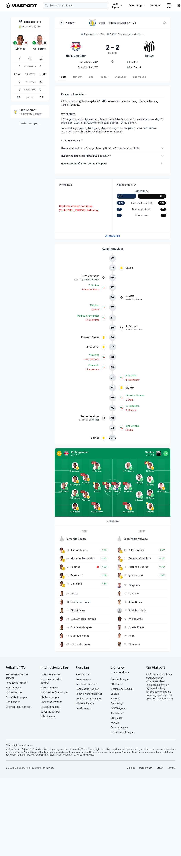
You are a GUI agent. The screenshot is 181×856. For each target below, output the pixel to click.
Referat (77, 76)
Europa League (119, 727)
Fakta (63, 76)
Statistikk (120, 76)
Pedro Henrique (90, 416)
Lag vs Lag (139, 76)
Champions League (122, 688)
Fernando (94, 365)
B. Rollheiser (133, 379)
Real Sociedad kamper (89, 698)
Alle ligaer (117, 5)
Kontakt (171, 767)
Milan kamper (48, 716)
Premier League (120, 679)
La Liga (115, 693)
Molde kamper (14, 692)
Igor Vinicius (132, 425)
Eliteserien (117, 684)
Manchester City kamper (54, 692)
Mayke (130, 387)
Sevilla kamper (84, 708)
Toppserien (117, 712)
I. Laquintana (92, 369)
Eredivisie (116, 717)
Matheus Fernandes (88, 315)
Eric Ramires (92, 319)
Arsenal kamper (49, 687)
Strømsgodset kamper (18, 706)
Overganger (136, 5)
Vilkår (160, 767)
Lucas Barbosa (90, 275)
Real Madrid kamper (87, 688)
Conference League (122, 732)
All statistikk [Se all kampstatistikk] (112, 235)
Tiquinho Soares (135, 395)
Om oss (169, 5)
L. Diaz (130, 295)
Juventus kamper (50, 711)
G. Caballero (133, 405)
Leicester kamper (50, 706)
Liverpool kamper (51, 674)
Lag (91, 76)
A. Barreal (131, 326)
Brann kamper (13, 687)
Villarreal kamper (85, 703)
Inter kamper (83, 674)
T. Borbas (93, 285)
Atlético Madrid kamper (89, 693)
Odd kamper (13, 701)
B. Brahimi (131, 375)
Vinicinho (94, 354)
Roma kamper (83, 679)
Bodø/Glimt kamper (16, 697)
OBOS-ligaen (118, 708)
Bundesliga (117, 703)
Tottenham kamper (51, 701)
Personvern (145, 767)
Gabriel (95, 309)
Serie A (115, 698)
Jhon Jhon (92, 346)
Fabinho (94, 305)
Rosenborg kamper (17, 682)
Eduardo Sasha (91, 279)
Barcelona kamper (86, 684)
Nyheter (155, 5)
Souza (129, 267)
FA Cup (115, 722)
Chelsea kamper (50, 697)
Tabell (104, 76)
